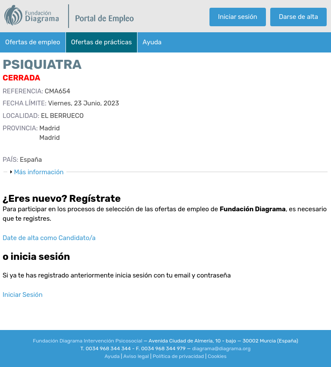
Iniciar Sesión (23, 295)
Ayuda (152, 42)
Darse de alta (298, 17)
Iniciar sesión (237, 17)
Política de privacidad (178, 356)
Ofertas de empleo (32, 42)
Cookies (217, 356)
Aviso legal (136, 356)
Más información (38, 172)
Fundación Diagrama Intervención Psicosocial (87, 341)
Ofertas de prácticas (101, 42)
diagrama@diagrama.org (221, 348)
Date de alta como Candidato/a (49, 238)
